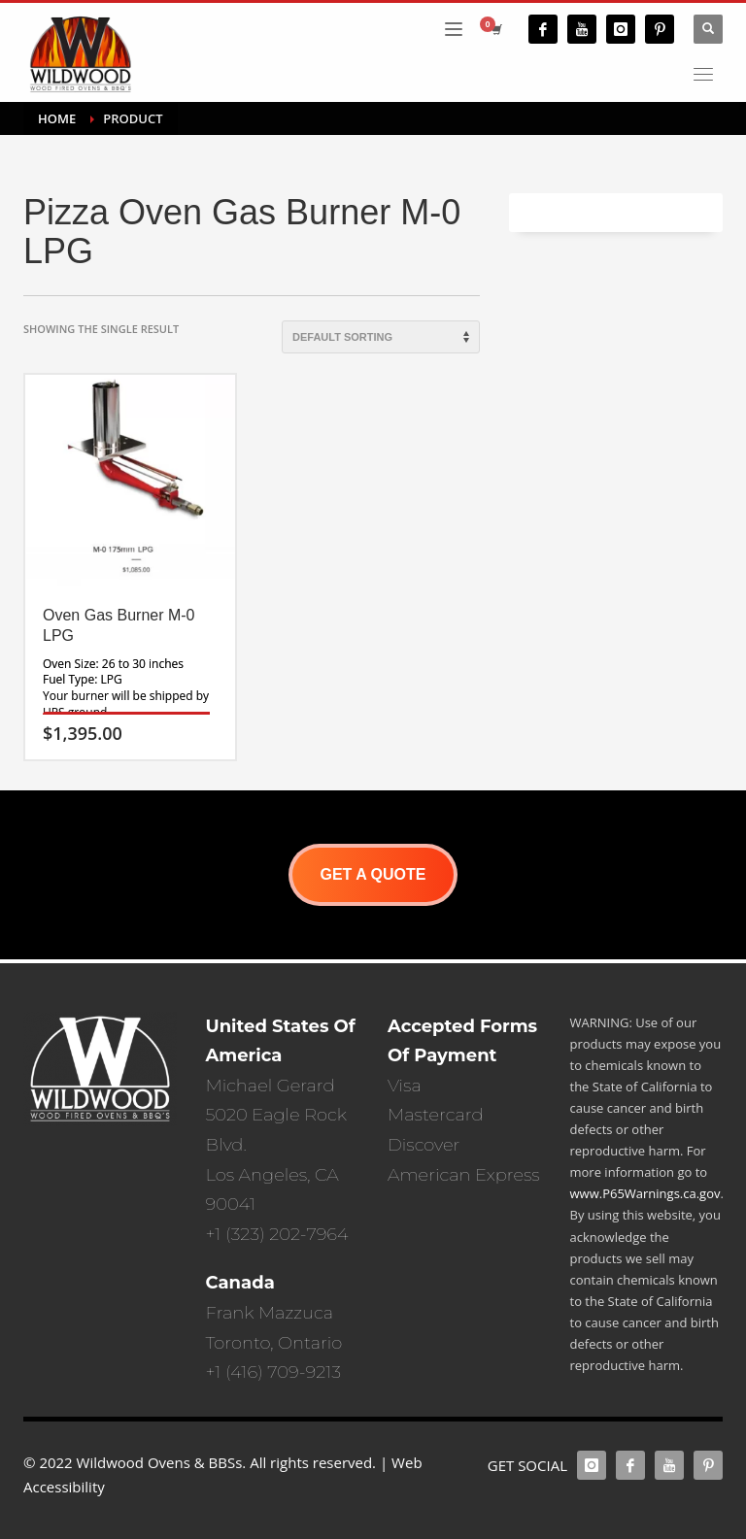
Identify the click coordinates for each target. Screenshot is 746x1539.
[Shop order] (381, 336)
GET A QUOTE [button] (372, 874)
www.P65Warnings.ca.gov (645, 1193)
